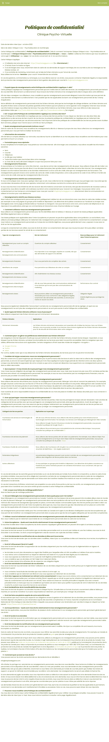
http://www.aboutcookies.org (54, 110)
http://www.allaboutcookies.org (29, 110)
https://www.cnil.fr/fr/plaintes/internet (21, 604)
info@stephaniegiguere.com (77, 80)
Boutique (53, 11)
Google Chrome (10, 346)
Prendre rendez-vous (97, 11)
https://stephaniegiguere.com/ (42, 63)
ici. (63, 425)
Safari (7, 350)
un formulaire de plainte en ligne (66, 647)
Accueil (42, 11)
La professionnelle (69, 11)
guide (53, 634)
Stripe (64, 441)
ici (64, 430)
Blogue (82, 11)
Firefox (7, 348)
